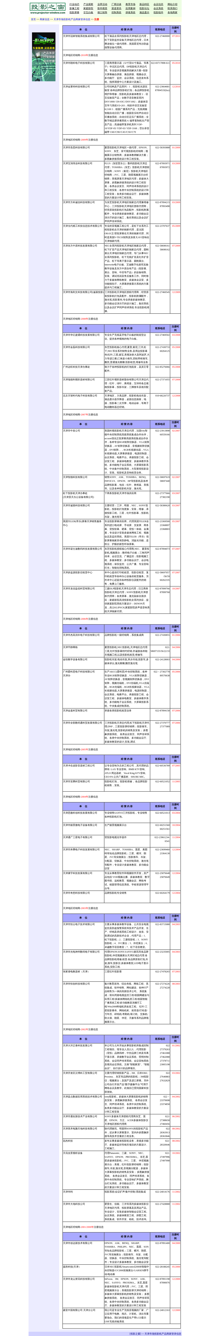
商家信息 (45, 19)
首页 (33, 19)
